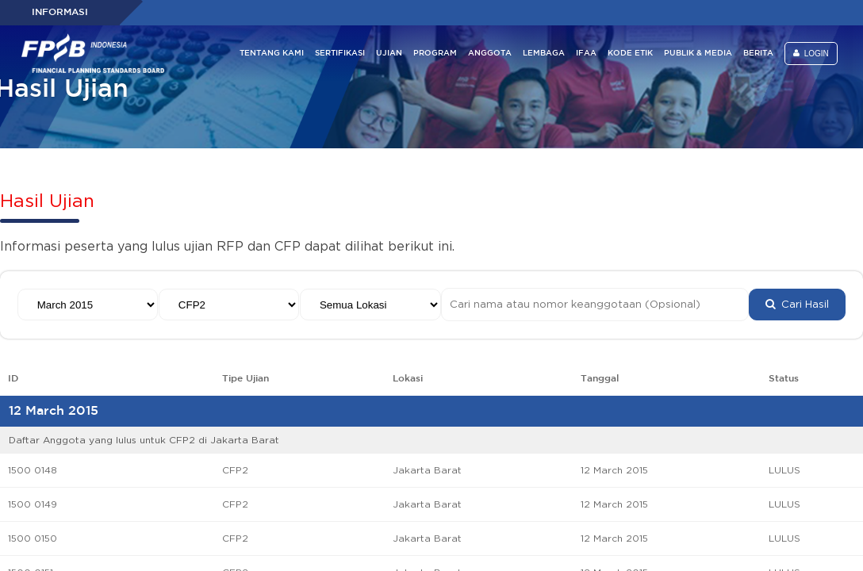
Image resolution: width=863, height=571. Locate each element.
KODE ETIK (630, 53)
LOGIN (811, 53)
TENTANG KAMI (272, 53)
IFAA (586, 53)
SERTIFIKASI (340, 53)
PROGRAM (435, 53)
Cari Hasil (797, 304)
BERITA (758, 53)
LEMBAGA (544, 53)
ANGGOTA (490, 53)
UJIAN (389, 53)
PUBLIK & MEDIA (698, 53)
